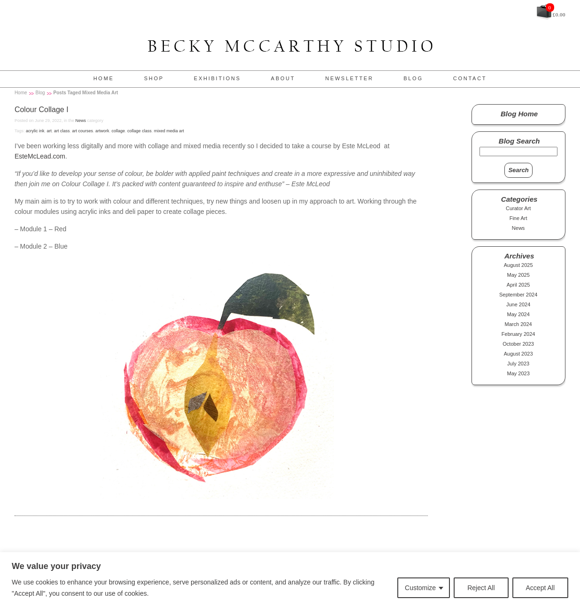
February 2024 (518, 334)
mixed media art (169, 131)
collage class (139, 131)
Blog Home (519, 114)
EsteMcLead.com (40, 156)
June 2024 (518, 304)
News (80, 120)
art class (62, 131)
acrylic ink (35, 131)
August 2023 (518, 354)
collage (118, 131)
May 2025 (518, 275)
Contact (470, 78)
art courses (82, 131)
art (49, 131)
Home (103, 78)
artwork (102, 131)
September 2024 (518, 294)
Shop (154, 78)
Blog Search (519, 141)
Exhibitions (217, 78)
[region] (290, 579)
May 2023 (518, 373)
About (283, 78)
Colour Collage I (42, 110)
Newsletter (349, 78)
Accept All (540, 588)
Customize (420, 588)
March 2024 (518, 324)
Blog (413, 78)
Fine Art (518, 218)
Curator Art (518, 208)
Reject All (481, 588)
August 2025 (518, 265)
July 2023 (518, 363)
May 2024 (518, 314)
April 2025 (518, 285)
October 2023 (518, 344)
